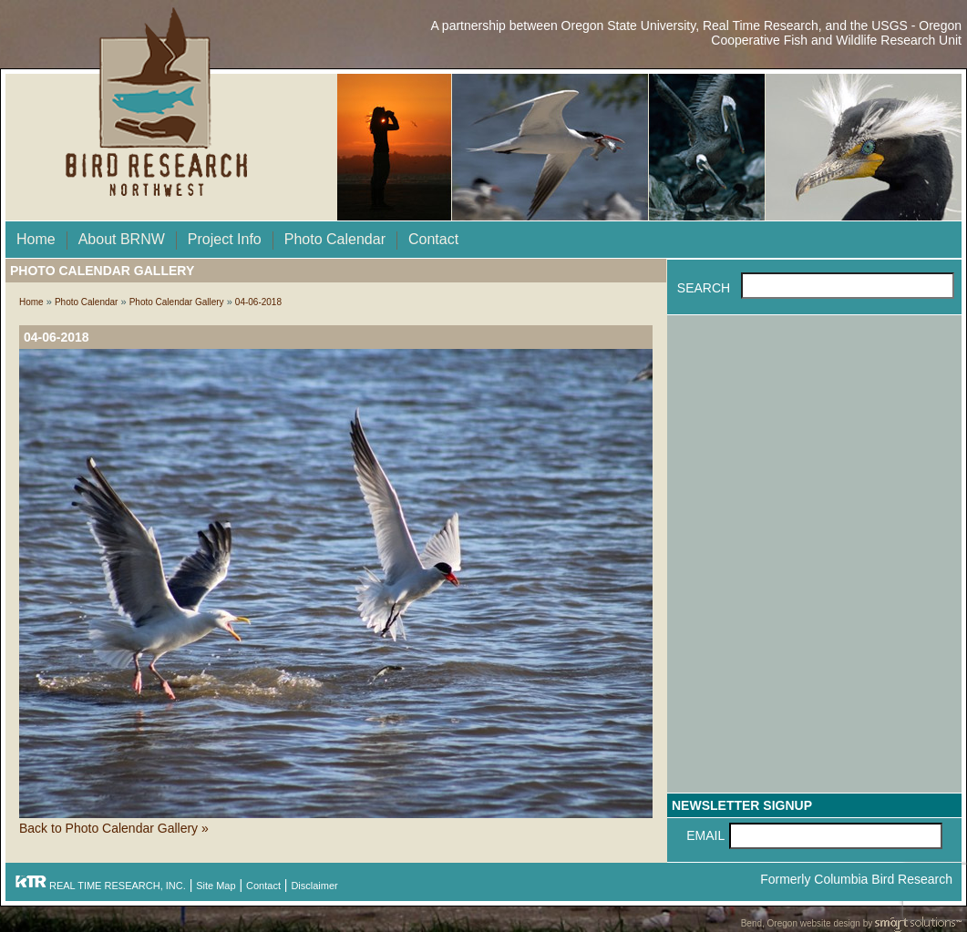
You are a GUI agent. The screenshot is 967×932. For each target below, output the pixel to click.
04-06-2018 (258, 302)
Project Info (225, 239)
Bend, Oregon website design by (851, 924)
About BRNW (121, 239)
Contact (433, 239)
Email (705, 835)
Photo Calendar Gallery (176, 302)
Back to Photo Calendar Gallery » (114, 828)
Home (36, 239)
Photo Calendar (335, 239)
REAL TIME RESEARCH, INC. (100, 885)
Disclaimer (314, 885)
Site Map (215, 885)
